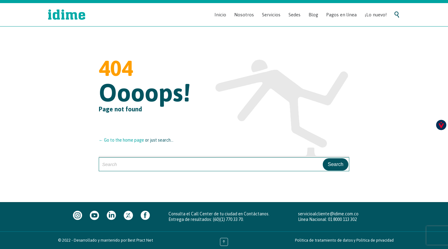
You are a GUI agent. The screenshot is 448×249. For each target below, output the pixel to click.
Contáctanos (256, 213)
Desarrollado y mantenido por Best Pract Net (113, 240)
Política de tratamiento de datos (324, 240)
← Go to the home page (121, 140)
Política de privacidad (375, 240)
